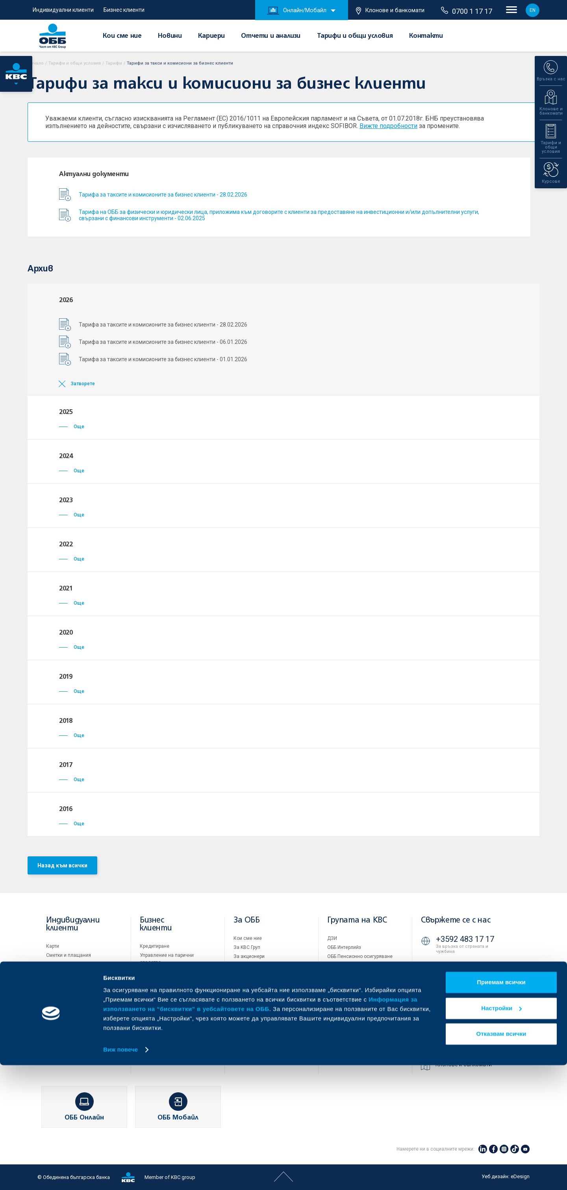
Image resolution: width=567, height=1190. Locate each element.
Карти (52, 946)
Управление (247, 965)
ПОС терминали (157, 980)
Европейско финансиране (262, 974)
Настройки (501, 1132)
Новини (170, 36)
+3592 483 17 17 (465, 939)
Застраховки (60, 991)
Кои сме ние (122, 36)
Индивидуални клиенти (63, 10)
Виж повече (120, 1174)
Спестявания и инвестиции (77, 973)
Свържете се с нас (455, 920)
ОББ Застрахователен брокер (360, 974)
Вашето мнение (251, 1038)
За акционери (249, 956)
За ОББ (246, 920)
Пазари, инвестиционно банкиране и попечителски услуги (170, 996)
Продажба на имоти (349, 992)
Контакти (426, 36)
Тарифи (114, 63)
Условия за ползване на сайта (362, 1009)
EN (533, 10)
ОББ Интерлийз (344, 947)
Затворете (83, 383)
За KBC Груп (246, 947)
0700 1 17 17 (466, 11)
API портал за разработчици (358, 1045)
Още (71, 426)
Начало (36, 63)
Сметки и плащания (68, 955)
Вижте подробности (388, 126)
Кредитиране (154, 946)
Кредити (55, 964)
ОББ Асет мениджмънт (353, 965)
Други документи (252, 1001)
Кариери (211, 36)
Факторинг (151, 1012)
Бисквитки (338, 1018)
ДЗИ (332, 938)
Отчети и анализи (270, 36)
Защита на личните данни (356, 1027)
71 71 (447, 968)
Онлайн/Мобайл (296, 11)
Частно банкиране (66, 982)
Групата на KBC (357, 920)
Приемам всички (501, 1107)
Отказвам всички (501, 1158)
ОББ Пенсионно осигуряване (360, 956)
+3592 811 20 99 (465, 1018)
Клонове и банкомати (390, 11)
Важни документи (347, 1036)
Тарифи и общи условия (355, 36)
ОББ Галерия (247, 1011)
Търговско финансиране (167, 971)
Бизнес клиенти (124, 10)
